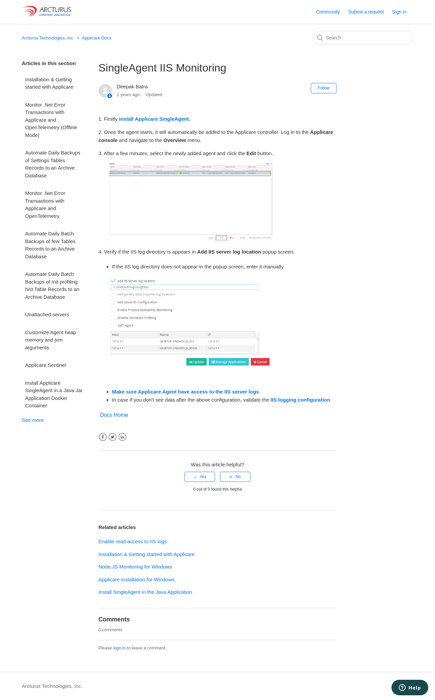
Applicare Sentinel (45, 365)
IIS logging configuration (300, 400)
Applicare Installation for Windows (136, 579)
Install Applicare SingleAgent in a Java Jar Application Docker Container (54, 394)
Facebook (103, 437)
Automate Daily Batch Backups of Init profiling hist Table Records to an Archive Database (52, 285)
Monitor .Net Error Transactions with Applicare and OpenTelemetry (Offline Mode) (51, 120)
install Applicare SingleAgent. (154, 119)
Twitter (112, 437)
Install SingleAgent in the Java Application (145, 592)
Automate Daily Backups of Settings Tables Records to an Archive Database (52, 164)
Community (328, 11)
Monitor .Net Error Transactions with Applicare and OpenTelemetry (45, 204)
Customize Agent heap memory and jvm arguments (50, 339)
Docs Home (114, 415)
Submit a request (366, 11)
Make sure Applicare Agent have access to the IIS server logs (185, 392)
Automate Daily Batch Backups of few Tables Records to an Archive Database (50, 245)
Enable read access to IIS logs (133, 541)
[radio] (200, 477)
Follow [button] (324, 88)
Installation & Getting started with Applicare (49, 83)
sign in (119, 647)
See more (33, 420)
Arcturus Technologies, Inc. (48, 37)
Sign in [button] (399, 11)
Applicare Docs (96, 37)
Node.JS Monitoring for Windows (135, 567)
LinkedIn (122, 437)
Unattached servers (47, 314)
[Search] (362, 38)
